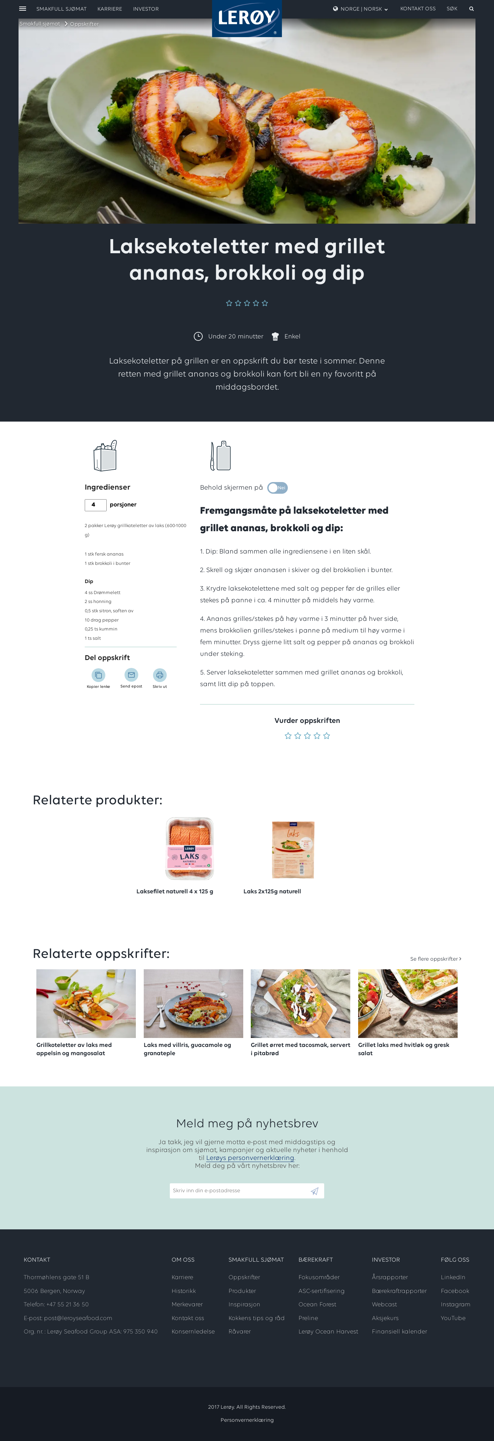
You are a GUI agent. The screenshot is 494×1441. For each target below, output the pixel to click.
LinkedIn (453, 1277)
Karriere (109, 9)
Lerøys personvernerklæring (250, 1158)
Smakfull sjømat (40, 24)
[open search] (461, 9)
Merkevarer (187, 1305)
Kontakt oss (418, 9)
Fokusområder (319, 1277)
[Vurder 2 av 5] (298, 736)
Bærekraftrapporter (399, 1291)
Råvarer (239, 1332)
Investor (146, 9)
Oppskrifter (84, 24)
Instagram (455, 1305)
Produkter (242, 1291)
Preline (308, 1318)
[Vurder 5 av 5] (326, 736)
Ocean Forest (317, 1305)
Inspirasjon (244, 1305)
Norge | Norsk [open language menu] (360, 9)
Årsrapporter (390, 1277)
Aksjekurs (385, 1318)
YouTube (453, 1318)
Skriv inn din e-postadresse (203, 1180)
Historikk (184, 1291)
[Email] (239, 1190)
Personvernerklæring (247, 1420)
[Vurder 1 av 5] (288, 736)
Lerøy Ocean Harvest (328, 1332)
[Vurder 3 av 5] (307, 736)
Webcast (384, 1305)
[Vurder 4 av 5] (317, 736)
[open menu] (22, 9)
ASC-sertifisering (321, 1291)
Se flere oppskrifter (434, 959)
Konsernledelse (193, 1332)
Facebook (455, 1291)
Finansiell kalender (399, 1332)
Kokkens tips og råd (256, 1318)
